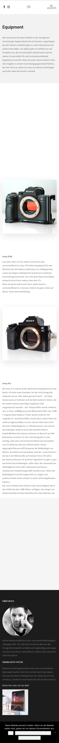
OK (10, 733)
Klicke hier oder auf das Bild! (15, 685)
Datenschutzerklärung (29, 738)
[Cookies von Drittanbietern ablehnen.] (55, 732)
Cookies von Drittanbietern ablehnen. (33, 733)
